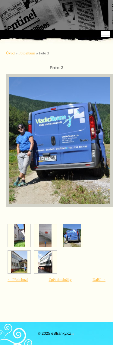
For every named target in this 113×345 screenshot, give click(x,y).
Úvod (10, 53)
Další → (99, 280)
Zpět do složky (60, 280)
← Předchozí (18, 280)
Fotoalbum (26, 53)
